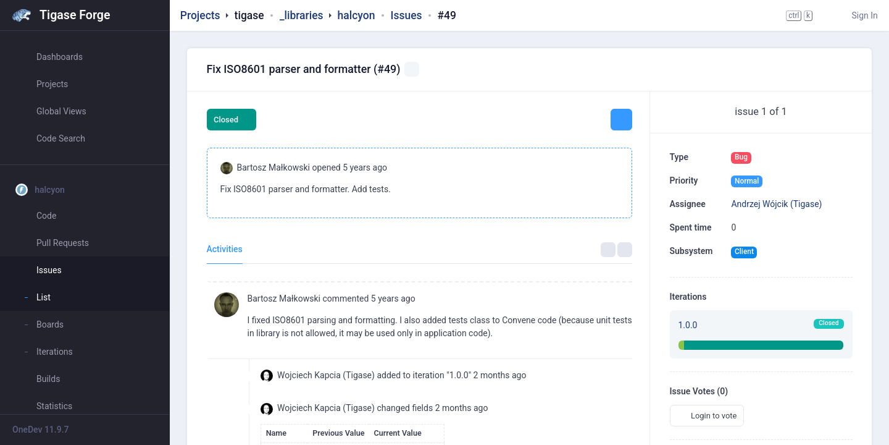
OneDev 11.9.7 (40, 429)
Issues (406, 15)
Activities (225, 249)
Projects (200, 15)
